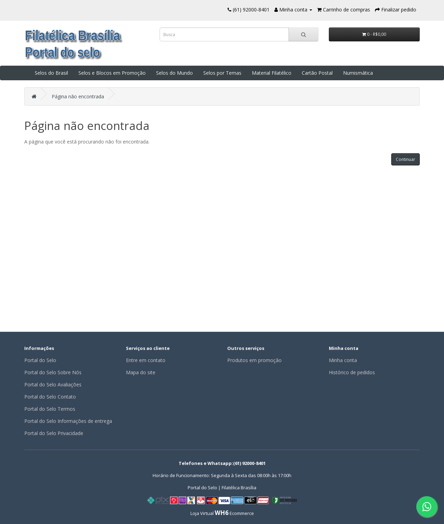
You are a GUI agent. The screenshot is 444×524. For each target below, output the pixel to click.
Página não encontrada (78, 96)
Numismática (358, 72)
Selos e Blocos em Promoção (112, 72)
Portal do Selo (40, 360)
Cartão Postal (317, 72)
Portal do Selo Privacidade (53, 433)
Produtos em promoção (254, 360)
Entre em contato (145, 360)
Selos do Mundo (174, 72)
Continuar (405, 159)
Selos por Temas (222, 72)
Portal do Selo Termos (49, 409)
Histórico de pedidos (352, 372)
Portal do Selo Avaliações (53, 384)
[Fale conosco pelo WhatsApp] (426, 506)
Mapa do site (140, 372)
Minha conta (343, 360)
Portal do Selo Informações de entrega (68, 421)
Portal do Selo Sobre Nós (53, 372)
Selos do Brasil (51, 72)
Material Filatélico (271, 72)
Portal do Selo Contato (50, 396)
